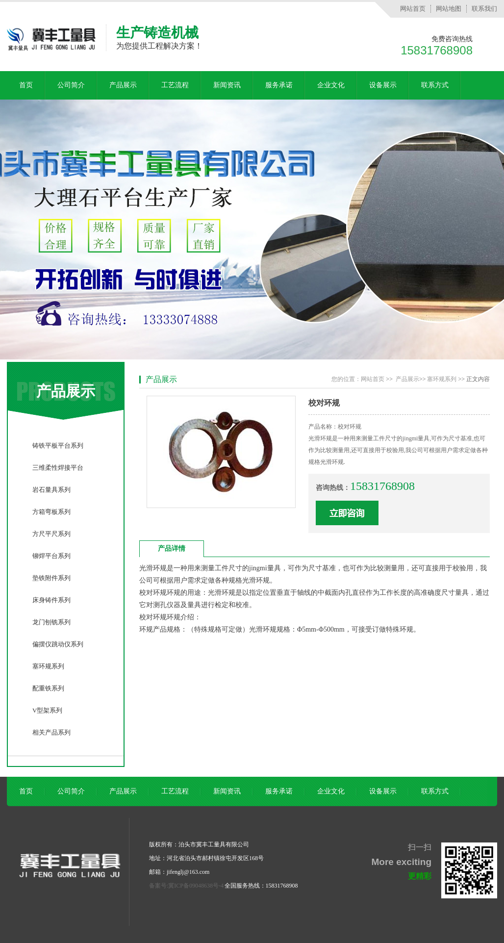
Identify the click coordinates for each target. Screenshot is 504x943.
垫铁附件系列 (51, 578)
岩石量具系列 (51, 489)
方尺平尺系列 (51, 533)
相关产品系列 (51, 732)
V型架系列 (47, 710)
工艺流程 (175, 85)
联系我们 (484, 8)
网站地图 (448, 8)
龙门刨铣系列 (51, 622)
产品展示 (123, 85)
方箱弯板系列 (51, 511)
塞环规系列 (48, 666)
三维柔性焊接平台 (57, 467)
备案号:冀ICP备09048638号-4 (186, 885)
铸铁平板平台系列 (57, 445)
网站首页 (413, 8)
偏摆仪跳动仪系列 (57, 644)
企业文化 (331, 85)
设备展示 (383, 85)
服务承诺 (279, 85)
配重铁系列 (48, 688)
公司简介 (71, 85)
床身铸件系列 (51, 600)
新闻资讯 (227, 85)
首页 (26, 85)
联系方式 (435, 85)
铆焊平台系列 (51, 556)
